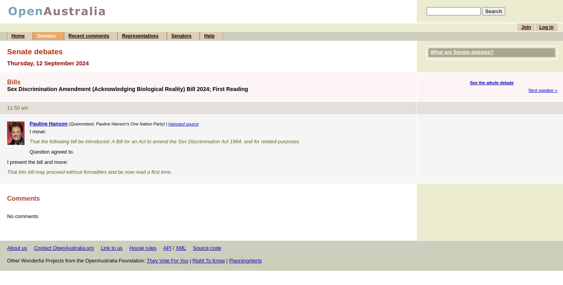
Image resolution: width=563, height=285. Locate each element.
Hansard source (183, 124)
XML (181, 248)
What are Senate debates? (462, 52)
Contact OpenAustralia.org (64, 248)
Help (209, 36)
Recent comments (88, 36)
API (167, 248)
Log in (546, 27)
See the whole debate (492, 82)
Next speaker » (543, 90)
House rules (142, 248)
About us (17, 248)
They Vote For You (167, 261)
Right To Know (209, 261)
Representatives (140, 36)
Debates (46, 36)
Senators (181, 36)
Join (526, 27)
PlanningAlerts (245, 261)
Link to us (112, 248)
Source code (207, 248)
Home (18, 36)
